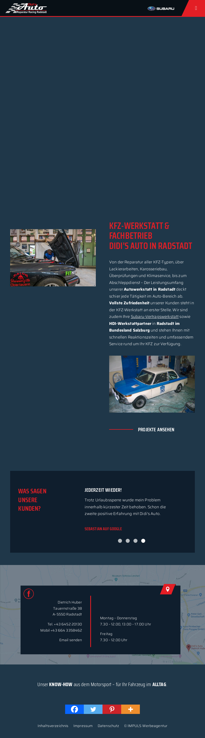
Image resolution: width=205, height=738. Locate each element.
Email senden (70, 640)
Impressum (83, 726)
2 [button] (128, 541)
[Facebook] (74, 709)
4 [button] (143, 541)
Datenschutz (108, 726)
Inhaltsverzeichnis (53, 726)
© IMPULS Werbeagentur (145, 726)
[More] (130, 709)
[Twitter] (93, 709)
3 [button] (135, 541)
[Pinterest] (111, 709)
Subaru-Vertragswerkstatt (155, 316)
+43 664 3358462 (66, 630)
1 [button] (120, 541)
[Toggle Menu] (197, 8)
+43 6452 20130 (68, 624)
